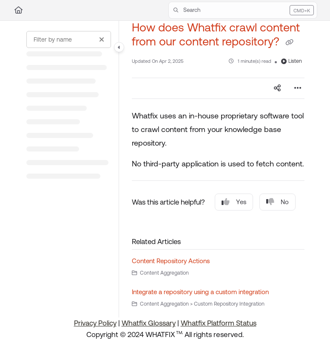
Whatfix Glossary (149, 323)
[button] (242, 10)
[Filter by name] (68, 39)
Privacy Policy (95, 323)
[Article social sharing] (277, 88)
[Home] (18, 10)
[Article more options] (297, 88)
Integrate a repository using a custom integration (200, 291)
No (277, 202)
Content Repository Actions (171, 260)
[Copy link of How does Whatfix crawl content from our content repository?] (289, 42)
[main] (218, 169)
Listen (291, 61)
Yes (234, 202)
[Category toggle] (119, 47)
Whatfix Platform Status (218, 323)
